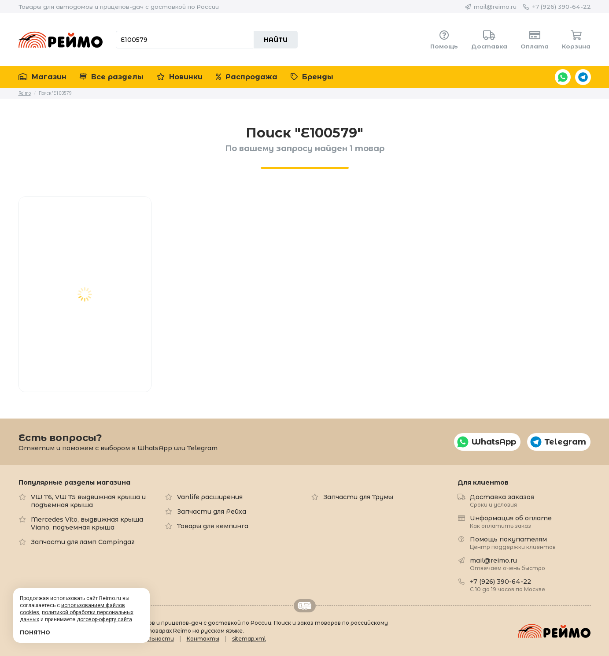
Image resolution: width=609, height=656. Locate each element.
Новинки (180, 77)
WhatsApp (563, 77)
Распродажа (246, 77)
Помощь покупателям (513, 542)
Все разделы (112, 77)
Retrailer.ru (305, 605)
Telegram (583, 77)
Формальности (151, 638)
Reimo (60, 39)
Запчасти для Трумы (358, 497)
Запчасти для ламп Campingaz (83, 542)
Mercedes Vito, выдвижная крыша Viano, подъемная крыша (87, 523)
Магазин (42, 77)
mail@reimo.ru (495, 6)
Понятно (35, 632)
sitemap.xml (249, 638)
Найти (276, 40)
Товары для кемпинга (212, 526)
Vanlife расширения (210, 497)
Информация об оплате (511, 521)
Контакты (203, 638)
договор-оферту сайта (104, 619)
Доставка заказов (502, 500)
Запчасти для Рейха (211, 511)
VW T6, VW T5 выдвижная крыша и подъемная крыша (88, 501)
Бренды (312, 77)
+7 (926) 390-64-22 (561, 6)
